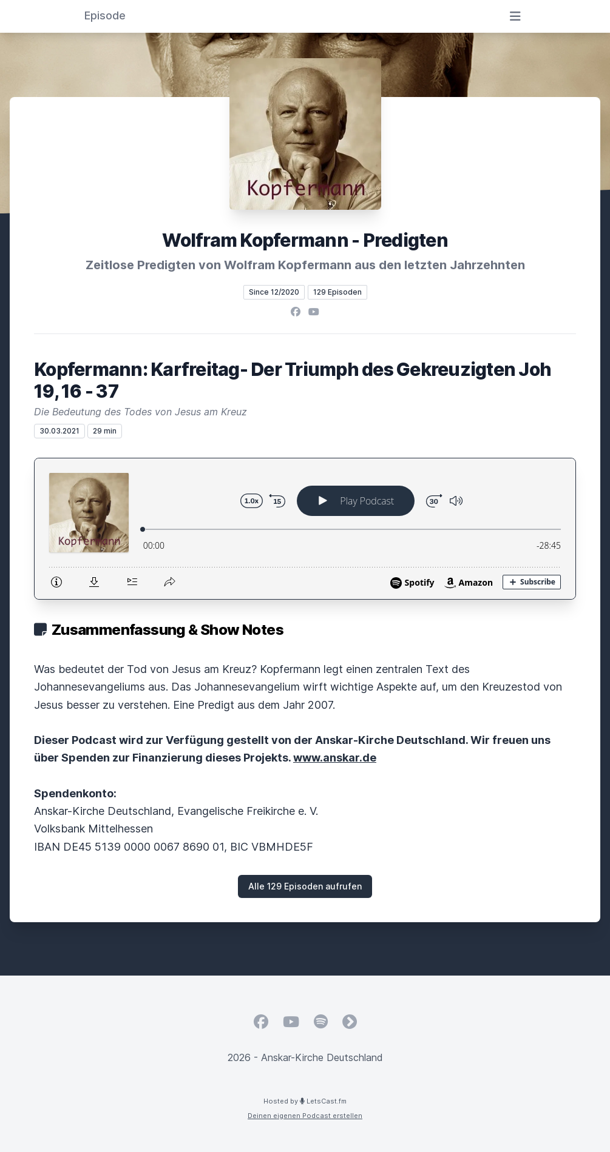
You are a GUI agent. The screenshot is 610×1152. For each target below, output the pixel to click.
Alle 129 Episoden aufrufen (305, 886)
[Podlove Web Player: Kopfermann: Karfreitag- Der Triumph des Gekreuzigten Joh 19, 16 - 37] (305, 528)
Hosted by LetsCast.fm (305, 1101)
